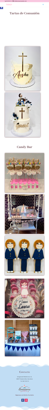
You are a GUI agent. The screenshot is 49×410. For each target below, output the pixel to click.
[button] (1, 7)
